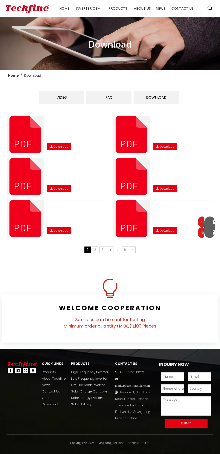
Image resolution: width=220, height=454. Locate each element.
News (46, 385)
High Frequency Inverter (89, 372)
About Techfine (54, 378)
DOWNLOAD (156, 97)
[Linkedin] (18, 370)
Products (49, 372)
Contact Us (51, 391)
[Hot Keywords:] (210, 8)
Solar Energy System (87, 397)
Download (59, 146)
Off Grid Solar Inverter (88, 385)
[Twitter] (25, 370)
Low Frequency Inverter (89, 378)
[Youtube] (33, 370)
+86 (122, 372)
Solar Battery (81, 404)
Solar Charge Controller (89, 391)
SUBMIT (186, 423)
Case (46, 397)
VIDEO (62, 97)
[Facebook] (10, 370)
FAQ (109, 97)
